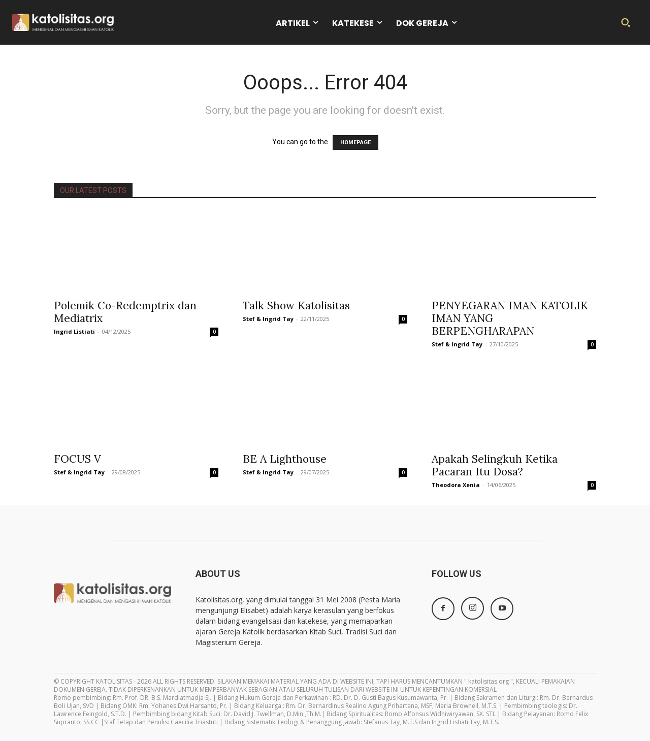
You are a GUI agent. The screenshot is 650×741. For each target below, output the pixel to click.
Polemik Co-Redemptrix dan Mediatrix (125, 312)
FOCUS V (77, 459)
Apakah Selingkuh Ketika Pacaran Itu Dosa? (495, 465)
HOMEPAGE (355, 142)
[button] (625, 22)
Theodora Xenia (456, 485)
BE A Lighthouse (285, 459)
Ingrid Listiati (74, 331)
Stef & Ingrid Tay (268, 319)
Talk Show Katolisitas (296, 305)
